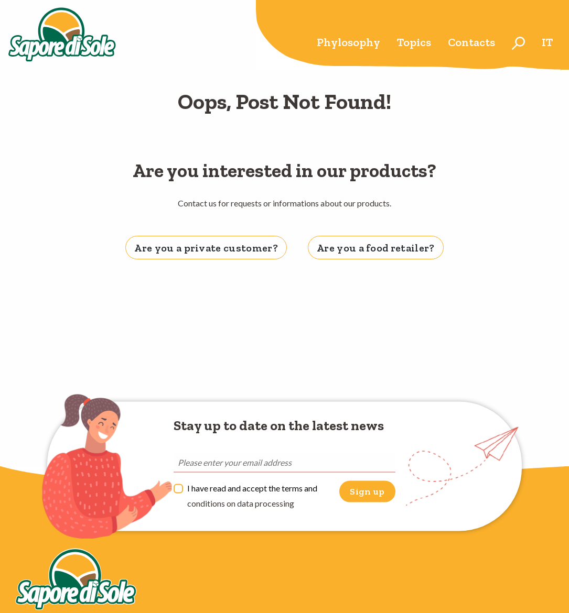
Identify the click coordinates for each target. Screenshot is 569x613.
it (547, 42)
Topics (414, 42)
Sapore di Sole (62, 35)
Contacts (471, 42)
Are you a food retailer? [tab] (376, 248)
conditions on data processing (240, 503)
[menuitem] (348, 43)
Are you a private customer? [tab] (206, 248)
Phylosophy (348, 42)
